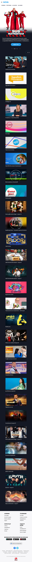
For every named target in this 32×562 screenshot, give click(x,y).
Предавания (7, 527)
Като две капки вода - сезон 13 (13, 439)
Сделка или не (9, 407)
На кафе (7, 133)
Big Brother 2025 (9, 294)
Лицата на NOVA (23, 517)
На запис (14, 5)
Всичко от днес (7, 517)
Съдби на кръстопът (11, 358)
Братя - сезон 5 (9, 487)
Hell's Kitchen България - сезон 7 (13, 278)
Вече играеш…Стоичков (11, 182)
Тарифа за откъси (26, 550)
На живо (20, 5)
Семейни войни (9, 374)
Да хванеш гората (10, 391)
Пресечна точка (9, 149)
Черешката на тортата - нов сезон (15, 310)
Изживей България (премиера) (13, 165)
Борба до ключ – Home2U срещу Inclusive (16, 230)
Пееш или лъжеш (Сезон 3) (12, 342)
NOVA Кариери (23, 530)
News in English (23, 532)
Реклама (3, 550)
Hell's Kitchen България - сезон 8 (13, 262)
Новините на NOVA (10, 69)
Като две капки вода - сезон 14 (13, 214)
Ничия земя (8, 198)
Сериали (6, 529)
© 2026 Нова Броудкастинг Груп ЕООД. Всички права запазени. (16, 556)
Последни (6, 515)
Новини (3, 5)
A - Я (28, 52)
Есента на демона (10, 455)
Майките (7, 326)
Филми (5, 530)
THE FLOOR (8, 246)
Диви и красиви (9, 471)
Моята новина (7, 518)
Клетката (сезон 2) (10, 423)
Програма (8, 5)
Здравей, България (10, 85)
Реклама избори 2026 (9, 550)
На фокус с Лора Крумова (12, 117)
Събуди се (8, 101)
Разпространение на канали (17, 550)
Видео (5, 520)
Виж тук (16, 44)
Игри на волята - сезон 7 (11, 503)
